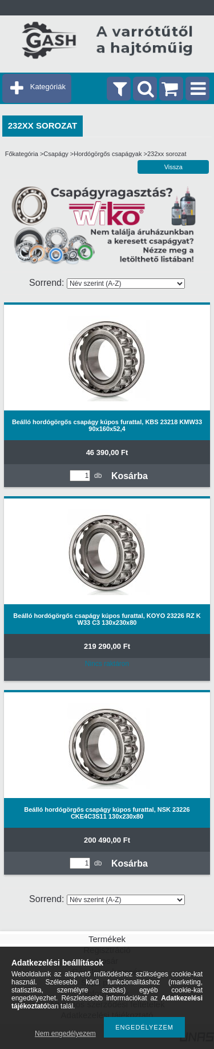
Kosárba (129, 476)
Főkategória (21, 153)
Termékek (107, 939)
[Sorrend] (126, 283)
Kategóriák (48, 86)
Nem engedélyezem (65, 1034)
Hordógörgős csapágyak (108, 153)
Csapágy (55, 153)
